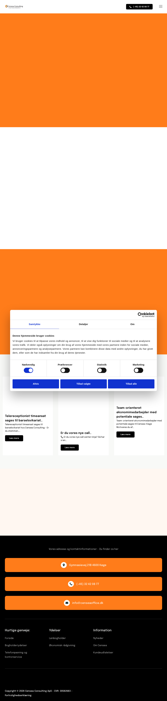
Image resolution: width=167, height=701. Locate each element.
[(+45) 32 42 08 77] (71, 584)
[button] (14, 438)
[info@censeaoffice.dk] (67, 603)
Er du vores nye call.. (76, 433)
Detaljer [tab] (83, 324)
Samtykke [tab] (34, 324)
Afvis (36, 383)
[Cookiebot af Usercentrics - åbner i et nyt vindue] (140, 314)
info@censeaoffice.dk (87, 603)
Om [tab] (132, 324)
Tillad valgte (83, 383)
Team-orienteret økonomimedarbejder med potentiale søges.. (136, 412)
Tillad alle (131, 383)
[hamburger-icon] (160, 7)
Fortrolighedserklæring (18, 695)
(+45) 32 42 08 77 (87, 584)
